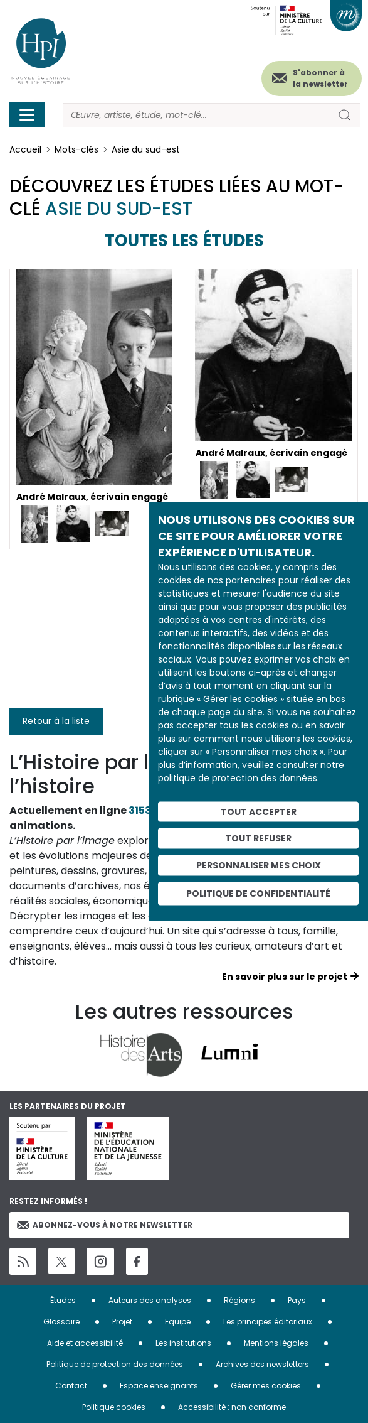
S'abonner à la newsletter (320, 78)
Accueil (25, 149)
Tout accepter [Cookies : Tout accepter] (259, 811)
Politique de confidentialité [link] (258, 893)
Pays (297, 1300)
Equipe (178, 1321)
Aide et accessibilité (85, 1343)
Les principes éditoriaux (267, 1321)
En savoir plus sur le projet (284, 976)
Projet (122, 1321)
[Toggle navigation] (27, 114)
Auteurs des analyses (149, 1300)
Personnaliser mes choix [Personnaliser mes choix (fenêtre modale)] (258, 865)
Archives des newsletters (262, 1364)
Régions (239, 1300)
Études (63, 1300)
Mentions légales (276, 1343)
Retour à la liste (56, 721)
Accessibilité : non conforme (232, 1407)
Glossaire (61, 1321)
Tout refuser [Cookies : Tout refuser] (258, 838)
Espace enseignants (159, 1385)
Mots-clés (76, 149)
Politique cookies (113, 1407)
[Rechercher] (196, 115)
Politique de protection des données (114, 1364)
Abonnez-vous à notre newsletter (104, 1225)
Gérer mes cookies (266, 1385)
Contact (71, 1385)
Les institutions (183, 1343)
